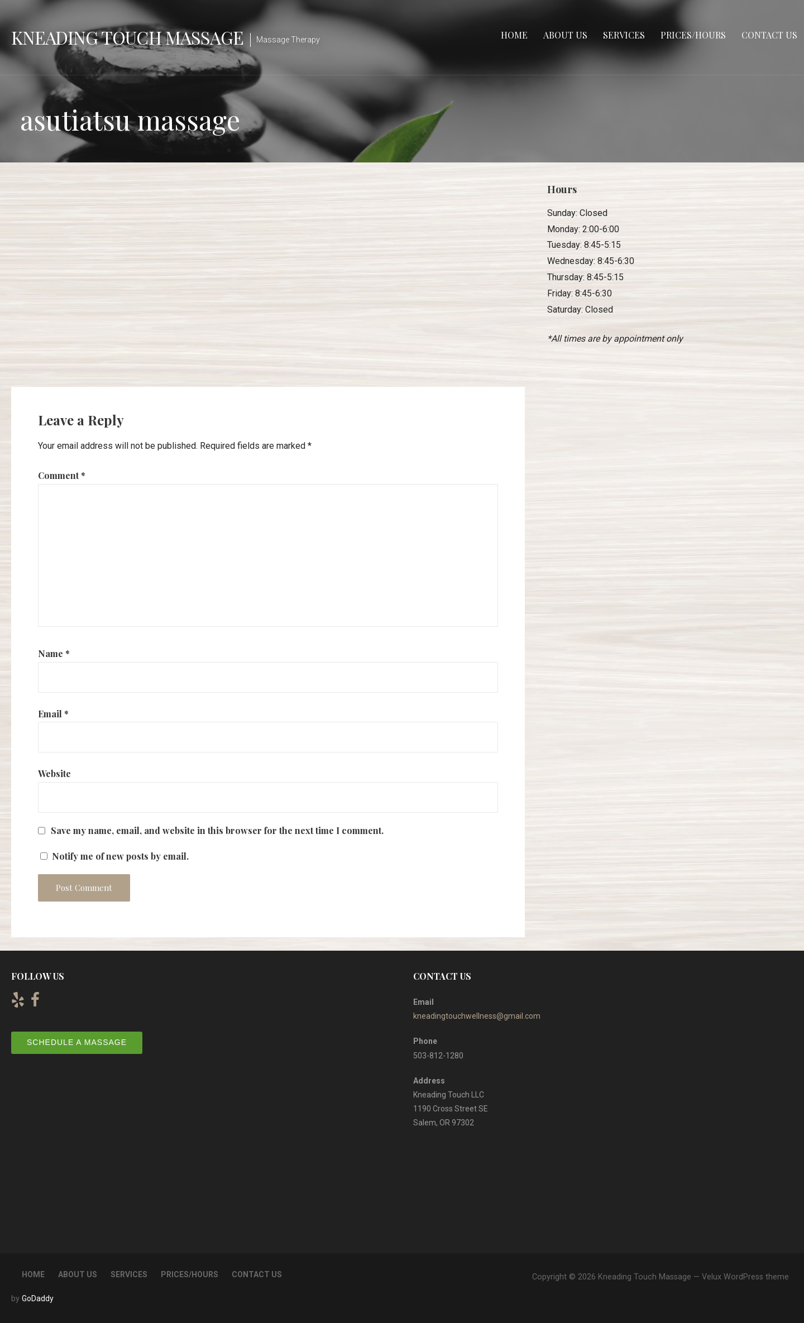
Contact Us (769, 35)
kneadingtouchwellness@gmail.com (476, 1016)
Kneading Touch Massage (127, 37)
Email (53, 714)
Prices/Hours (693, 35)
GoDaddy (38, 1298)
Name (54, 653)
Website (54, 773)
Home (514, 35)
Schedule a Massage (77, 1042)
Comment (61, 475)
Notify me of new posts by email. (120, 856)
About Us (565, 35)
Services (624, 35)
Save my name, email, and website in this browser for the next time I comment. (217, 830)
